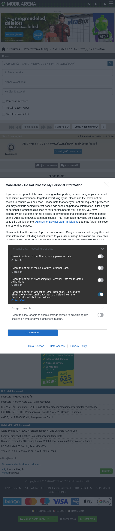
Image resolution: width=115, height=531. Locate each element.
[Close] (107, 185)
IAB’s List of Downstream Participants (56, 221)
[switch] (101, 256)
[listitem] (57, 249)
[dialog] (57, 265)
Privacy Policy (78, 346)
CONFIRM (33, 332)
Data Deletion (36, 346)
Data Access (57, 346)
